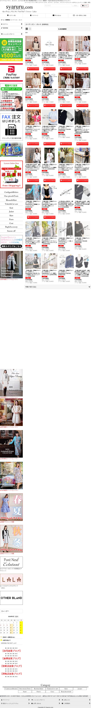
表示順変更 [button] (62, 29)
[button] (11, 16)
